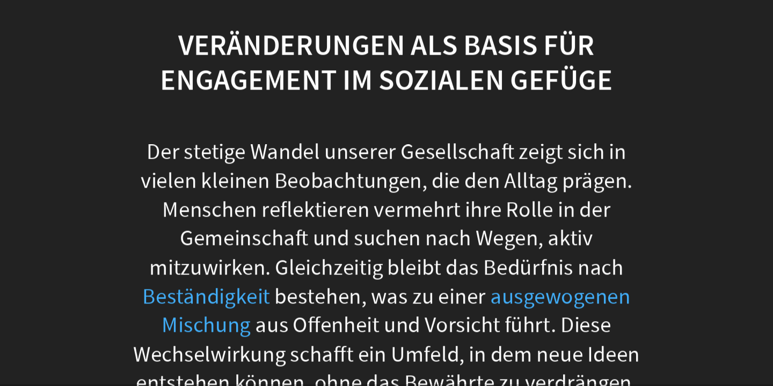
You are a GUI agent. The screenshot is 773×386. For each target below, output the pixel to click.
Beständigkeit (206, 296)
